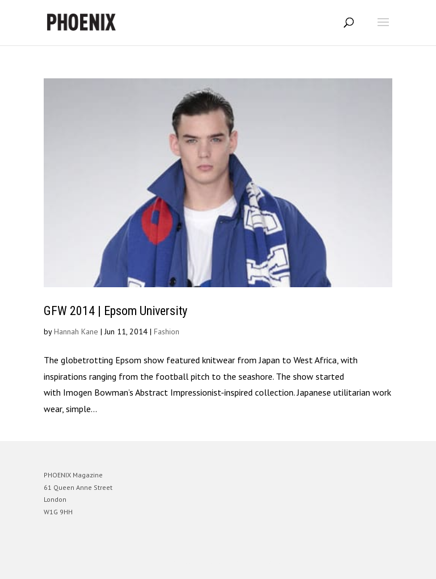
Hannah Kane (76, 331)
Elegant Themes (202, 562)
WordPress (273, 562)
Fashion (166, 331)
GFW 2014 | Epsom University (115, 311)
